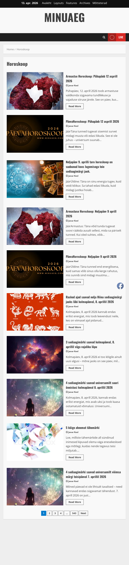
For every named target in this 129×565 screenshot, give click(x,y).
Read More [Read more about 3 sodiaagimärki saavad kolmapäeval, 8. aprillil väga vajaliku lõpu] (76, 376)
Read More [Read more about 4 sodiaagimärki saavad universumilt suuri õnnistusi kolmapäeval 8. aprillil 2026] (76, 426)
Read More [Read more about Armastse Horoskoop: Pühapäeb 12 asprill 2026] (76, 106)
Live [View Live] (115, 37)
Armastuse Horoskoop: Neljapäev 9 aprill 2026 (35, 230)
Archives (84, 3)
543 (74, 526)
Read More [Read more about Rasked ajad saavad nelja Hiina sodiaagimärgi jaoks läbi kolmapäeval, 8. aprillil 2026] (76, 336)
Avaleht (46, 3)
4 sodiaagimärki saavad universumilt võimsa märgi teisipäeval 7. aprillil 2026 (35, 499)
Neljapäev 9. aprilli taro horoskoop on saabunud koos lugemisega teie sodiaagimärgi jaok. (35, 182)
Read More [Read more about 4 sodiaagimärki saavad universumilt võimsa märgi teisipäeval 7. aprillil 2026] (76, 515)
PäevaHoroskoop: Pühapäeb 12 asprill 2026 (35, 135)
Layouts (59, 3)
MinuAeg (64, 17)
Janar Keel (73, 85)
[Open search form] (104, 37)
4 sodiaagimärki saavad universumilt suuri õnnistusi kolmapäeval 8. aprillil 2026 (35, 408)
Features (71, 3)
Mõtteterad (100, 3)
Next (83, 526)
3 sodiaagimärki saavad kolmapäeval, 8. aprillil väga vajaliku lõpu (35, 363)
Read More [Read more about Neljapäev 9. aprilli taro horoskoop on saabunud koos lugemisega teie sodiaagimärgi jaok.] (76, 201)
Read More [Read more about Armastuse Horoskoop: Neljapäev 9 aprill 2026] (76, 245)
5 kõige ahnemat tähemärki (35, 455)
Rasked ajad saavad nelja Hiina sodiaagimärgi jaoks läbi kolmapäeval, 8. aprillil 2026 (35, 317)
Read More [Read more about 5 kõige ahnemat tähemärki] (76, 470)
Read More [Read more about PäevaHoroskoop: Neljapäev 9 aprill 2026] (76, 286)
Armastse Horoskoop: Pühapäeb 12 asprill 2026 (35, 91)
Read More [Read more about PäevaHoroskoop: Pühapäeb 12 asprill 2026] (76, 151)
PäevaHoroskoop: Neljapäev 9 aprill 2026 (35, 272)
